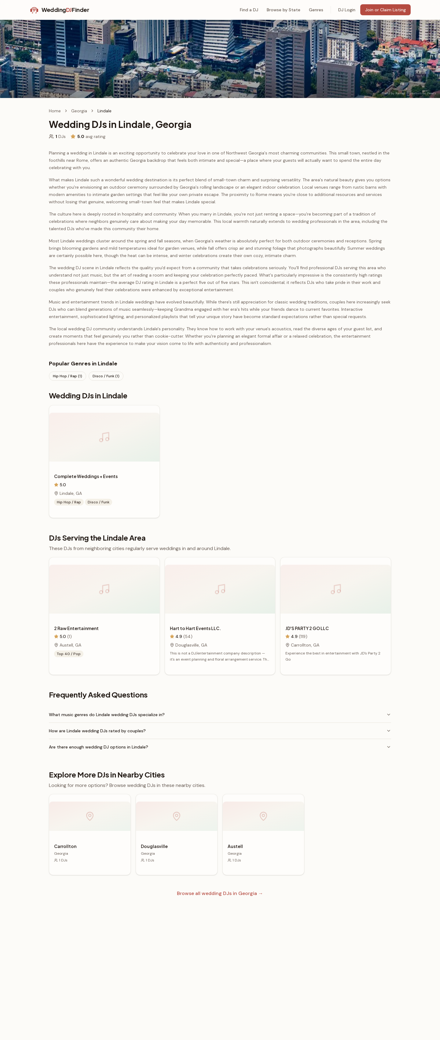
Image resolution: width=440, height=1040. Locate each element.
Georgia (79, 111)
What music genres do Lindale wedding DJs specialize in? (220, 714)
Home (55, 111)
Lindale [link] (104, 111)
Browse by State (283, 10)
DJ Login (346, 10)
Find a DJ (249, 10)
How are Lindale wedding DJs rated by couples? (220, 731)
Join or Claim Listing (385, 10)
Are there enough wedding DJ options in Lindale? (220, 747)
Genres (316, 10)
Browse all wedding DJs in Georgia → (220, 893)
